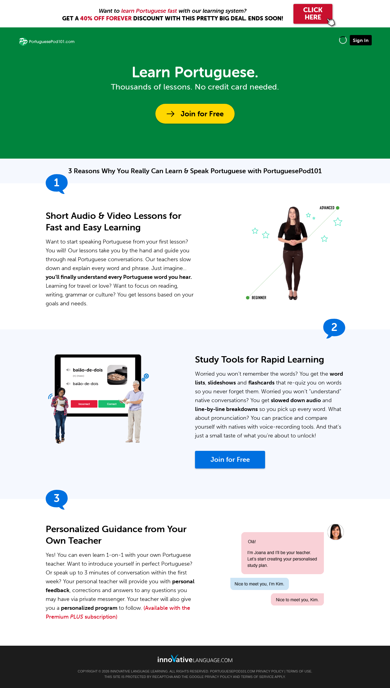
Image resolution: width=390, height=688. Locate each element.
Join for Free (202, 113)
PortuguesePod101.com (232, 671)
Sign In (361, 40)
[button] (343, 40)
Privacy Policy (269, 671)
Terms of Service (257, 677)
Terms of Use (298, 671)
